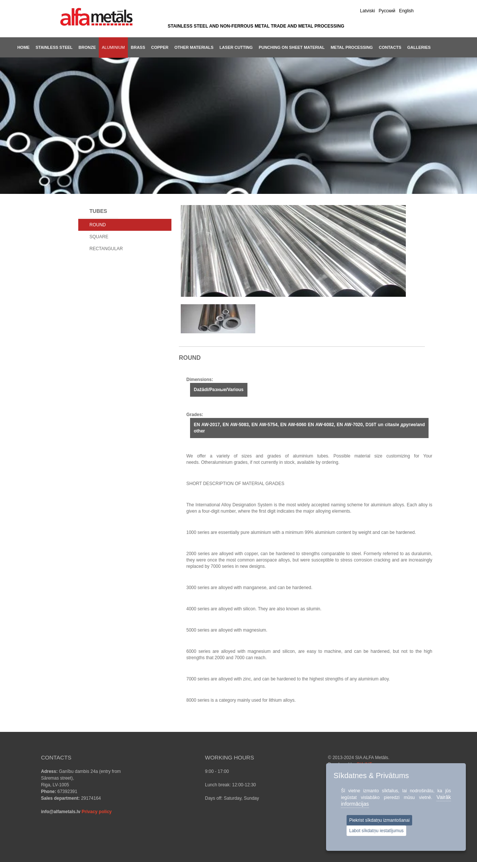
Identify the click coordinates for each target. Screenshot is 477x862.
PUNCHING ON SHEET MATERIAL (292, 47)
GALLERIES (419, 47)
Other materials (194, 47)
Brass (138, 47)
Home (23, 47)
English (406, 10)
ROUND (97, 224)
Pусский (387, 10)
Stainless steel (53, 47)
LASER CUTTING (236, 47)
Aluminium (113, 47)
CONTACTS (390, 47)
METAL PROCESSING (352, 47)
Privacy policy (97, 811)
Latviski (367, 10)
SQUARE (98, 236)
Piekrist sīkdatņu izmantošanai (379, 820)
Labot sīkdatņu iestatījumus (376, 830)
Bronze (87, 47)
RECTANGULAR (106, 248)
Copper (159, 47)
